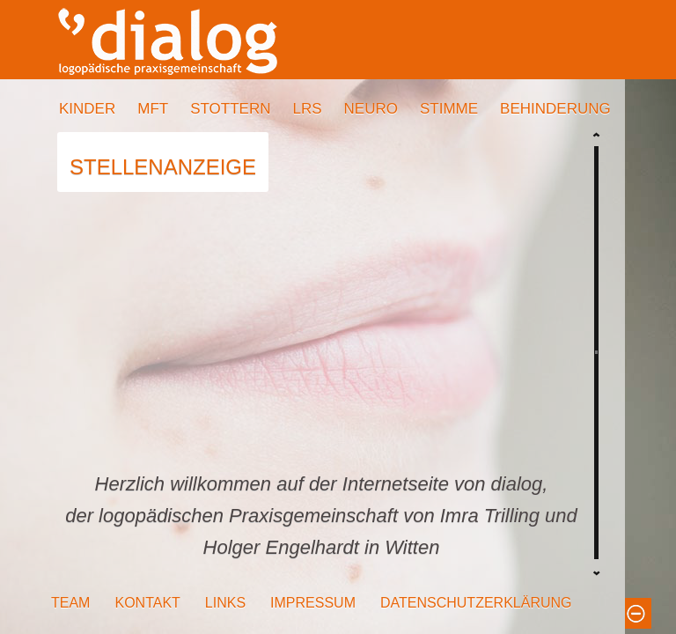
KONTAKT (147, 602)
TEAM (70, 602)
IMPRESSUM (313, 602)
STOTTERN (230, 108)
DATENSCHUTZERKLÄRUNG (476, 602)
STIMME (449, 108)
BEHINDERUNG (555, 108)
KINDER (87, 108)
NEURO (371, 108)
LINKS (225, 602)
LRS (306, 108)
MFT (152, 108)
